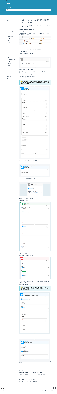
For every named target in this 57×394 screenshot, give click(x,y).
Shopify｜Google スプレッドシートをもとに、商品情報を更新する (28, 381)
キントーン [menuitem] (9, 49)
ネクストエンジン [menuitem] (10, 28)
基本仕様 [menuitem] (8, 20)
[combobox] (27, 10)
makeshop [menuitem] (9, 70)
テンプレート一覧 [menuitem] (9, 24)
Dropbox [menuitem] (9, 40)
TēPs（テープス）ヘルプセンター (11, 16)
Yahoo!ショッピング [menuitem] (11, 36)
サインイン (49, 0)
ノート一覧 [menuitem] (8, 22)
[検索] (50, 10)
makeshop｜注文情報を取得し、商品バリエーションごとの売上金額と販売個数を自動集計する (32, 374)
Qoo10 (27, 16)
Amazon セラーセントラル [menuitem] (12, 29)
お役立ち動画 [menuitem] (9, 76)
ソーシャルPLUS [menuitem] (10, 53)
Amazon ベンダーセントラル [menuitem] (12, 32)
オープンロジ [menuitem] (10, 46)
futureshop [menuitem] (9, 63)
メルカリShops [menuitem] (10, 69)
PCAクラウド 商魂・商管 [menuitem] (11, 59)
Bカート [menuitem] (9, 57)
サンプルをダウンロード (23, 31)
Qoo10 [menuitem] (9, 55)
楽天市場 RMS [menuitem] (10, 26)
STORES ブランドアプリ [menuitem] (12, 67)
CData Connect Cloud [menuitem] (11, 48)
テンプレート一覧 (21, 16)
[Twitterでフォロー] (55, 388)
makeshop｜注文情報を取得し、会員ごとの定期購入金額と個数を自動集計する (30, 372)
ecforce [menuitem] (9, 65)
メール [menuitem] (9, 42)
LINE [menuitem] (8, 44)
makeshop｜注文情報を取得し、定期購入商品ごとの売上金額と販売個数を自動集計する (31, 377)
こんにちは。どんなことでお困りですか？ (16, 8)
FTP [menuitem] (8, 51)
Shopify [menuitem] (9, 38)
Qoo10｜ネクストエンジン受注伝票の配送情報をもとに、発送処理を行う (31, 49)
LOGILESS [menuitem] (9, 72)
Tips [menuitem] (7, 74)
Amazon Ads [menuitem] (10, 34)
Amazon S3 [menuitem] (9, 61)
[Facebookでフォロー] (53, 388)
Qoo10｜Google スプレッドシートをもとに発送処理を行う (27, 379)
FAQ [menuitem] (7, 78)
